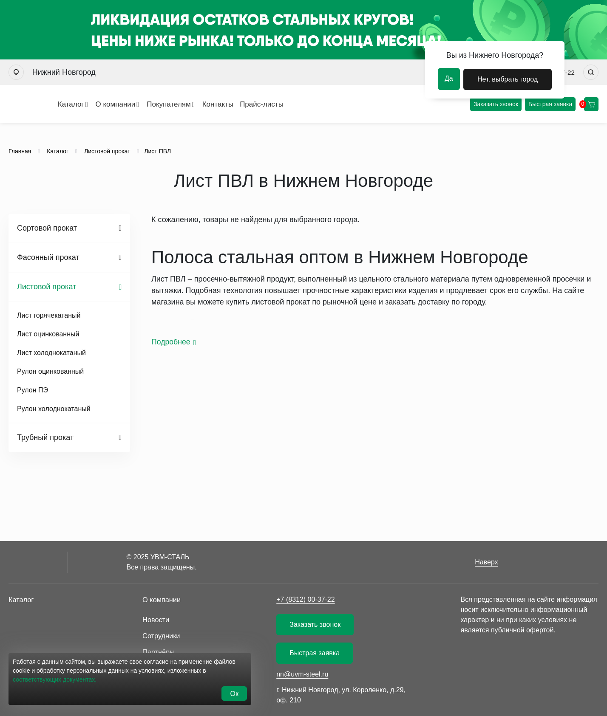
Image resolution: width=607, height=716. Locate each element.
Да (449, 78)
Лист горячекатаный (48, 315)
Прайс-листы (233, 104)
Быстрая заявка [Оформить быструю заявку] (551, 104)
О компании (88, 104)
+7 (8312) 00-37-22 (305, 599)
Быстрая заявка (314, 653)
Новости (155, 619)
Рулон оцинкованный (50, 371)
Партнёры (158, 650)
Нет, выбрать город (508, 78)
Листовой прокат (46, 286)
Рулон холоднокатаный (54, 408)
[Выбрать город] (16, 72)
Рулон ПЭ (32, 390)
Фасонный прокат (48, 257)
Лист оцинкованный (48, 334)
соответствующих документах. (54, 682)
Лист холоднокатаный (51, 352)
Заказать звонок (496, 104)
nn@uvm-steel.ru (302, 674)
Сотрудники (160, 634)
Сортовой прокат (47, 228)
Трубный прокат (45, 437)
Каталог (43, 104)
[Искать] (591, 72)
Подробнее (171, 342)
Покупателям (141, 104)
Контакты (189, 104)
